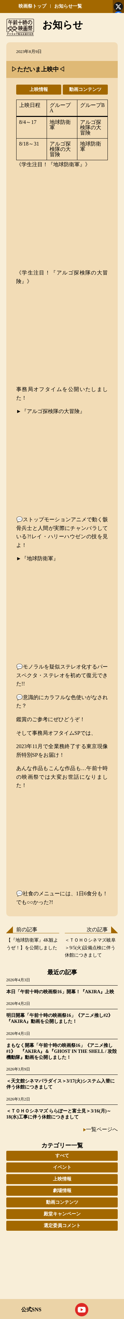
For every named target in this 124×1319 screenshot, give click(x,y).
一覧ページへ (102, 1129)
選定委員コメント (62, 1225)
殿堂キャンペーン (62, 1213)
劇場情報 (62, 1190)
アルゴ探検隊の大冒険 (90, 127)
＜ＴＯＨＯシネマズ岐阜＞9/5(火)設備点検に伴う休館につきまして (90, 948)
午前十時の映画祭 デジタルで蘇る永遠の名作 (20, 27)
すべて (62, 1155)
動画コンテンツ (85, 89)
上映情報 (38, 89)
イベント (62, 1167)
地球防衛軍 (60, 124)
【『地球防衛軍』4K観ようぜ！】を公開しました (32, 944)
